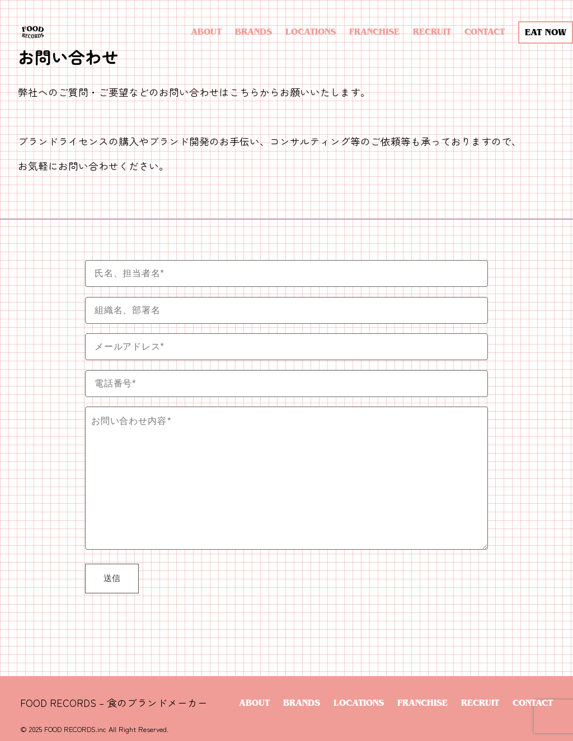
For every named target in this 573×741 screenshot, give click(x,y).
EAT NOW (545, 32)
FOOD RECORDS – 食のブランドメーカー (114, 703)
